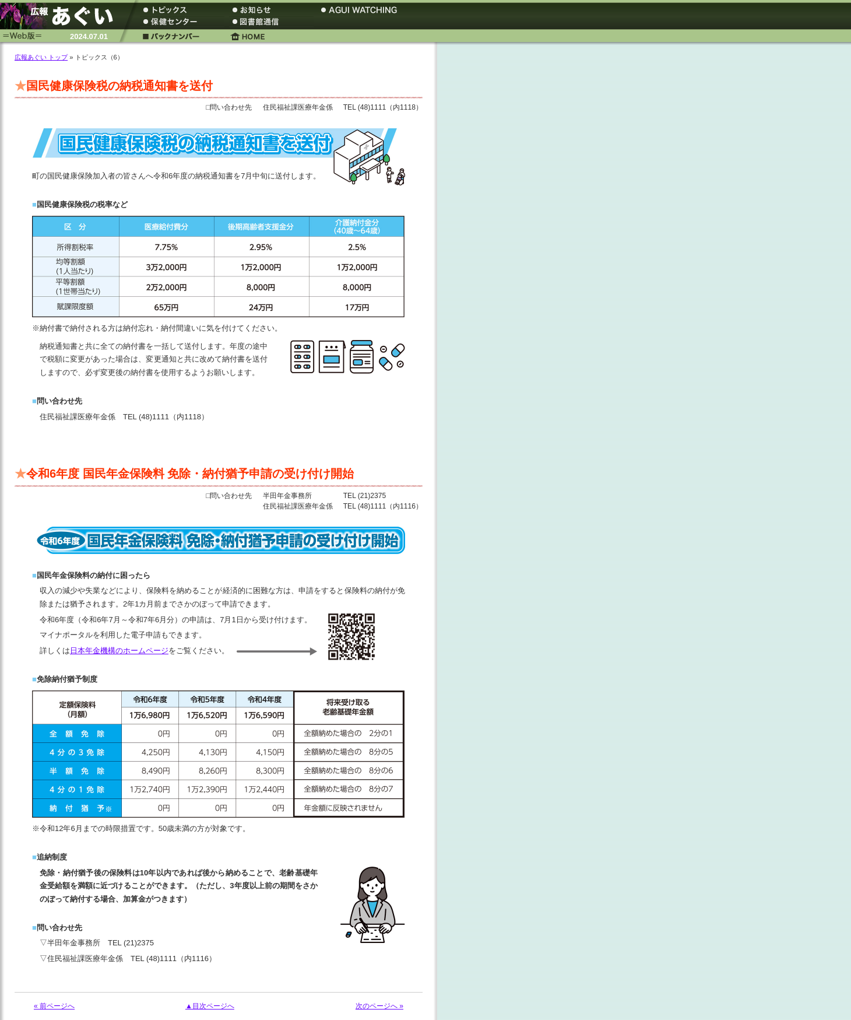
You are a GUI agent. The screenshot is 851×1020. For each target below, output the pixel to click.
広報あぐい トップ (41, 57)
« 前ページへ (54, 1006)
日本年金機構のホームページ (119, 650)
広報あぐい (61, 16)
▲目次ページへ (209, 1006)
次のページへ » (379, 1006)
